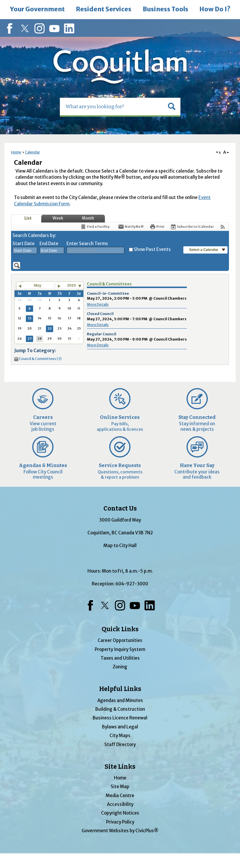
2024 (71, 285)
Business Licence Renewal (120, 718)
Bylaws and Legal (120, 727)
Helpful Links (120, 689)
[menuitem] (37, 9)
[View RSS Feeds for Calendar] (223, 227)
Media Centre (120, 795)
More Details (98, 304)
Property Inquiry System (120, 649)
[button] (171, 106)
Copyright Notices (120, 813)
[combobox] (25, 250)
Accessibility (120, 804)
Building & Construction (120, 709)
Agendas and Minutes (120, 700)
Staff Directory (120, 744)
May (38, 285)
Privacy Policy (120, 822)
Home (16, 152)
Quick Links (120, 629)
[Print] (157, 227)
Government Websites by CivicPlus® (120, 830)
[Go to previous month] (19, 286)
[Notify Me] (131, 227)
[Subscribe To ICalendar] (192, 227)
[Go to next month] (59, 286)
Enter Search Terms (87, 243)
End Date (49, 243)
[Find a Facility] (94, 227)
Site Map (120, 786)
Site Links (120, 766)
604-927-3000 (131, 584)
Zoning (120, 667)
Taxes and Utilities (120, 658)
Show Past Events (152, 249)
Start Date (23, 243)
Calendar (32, 152)
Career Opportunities (120, 640)
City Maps (120, 735)
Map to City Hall (120, 545)
